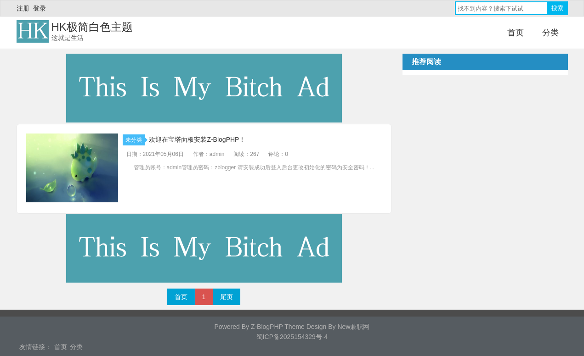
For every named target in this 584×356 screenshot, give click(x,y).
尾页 (226, 296)
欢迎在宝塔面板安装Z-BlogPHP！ (197, 139)
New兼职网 (353, 326)
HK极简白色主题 (92, 27)
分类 (550, 32)
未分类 (135, 140)
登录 (39, 8)
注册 (23, 8)
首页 (515, 32)
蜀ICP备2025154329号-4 (292, 336)
